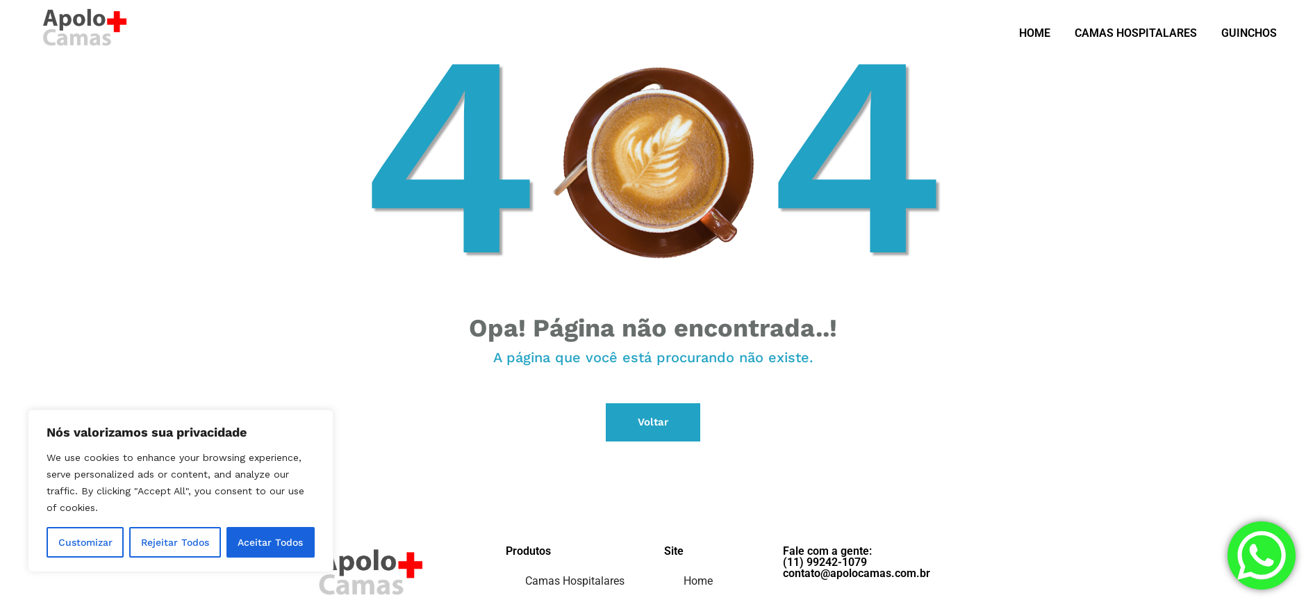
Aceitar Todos (270, 542)
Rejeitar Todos (175, 542)
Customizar (85, 542)
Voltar (653, 422)
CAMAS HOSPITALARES (1136, 33)
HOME (1034, 33)
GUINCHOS (1249, 33)
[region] (180, 491)
